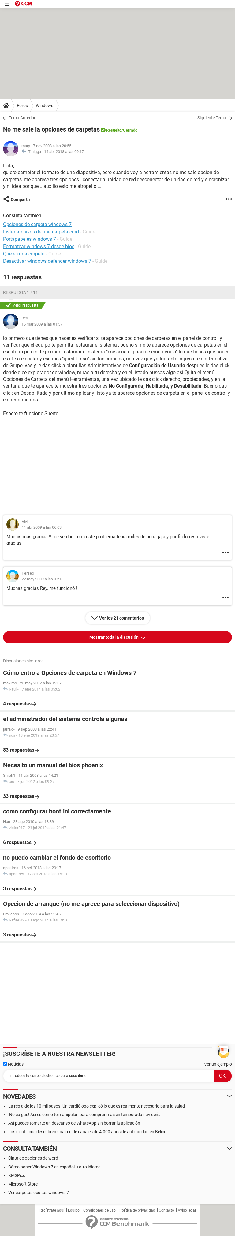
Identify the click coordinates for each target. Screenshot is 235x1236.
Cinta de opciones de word (33, 1158)
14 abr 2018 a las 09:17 (64, 151)
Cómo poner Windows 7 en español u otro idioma (54, 1166)
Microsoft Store (23, 1184)
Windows (44, 105)
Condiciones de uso (99, 1210)
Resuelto (113, 130)
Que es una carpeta (24, 254)
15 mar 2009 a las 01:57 (41, 324)
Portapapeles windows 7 (29, 239)
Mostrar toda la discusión (114, 637)
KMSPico (16, 1175)
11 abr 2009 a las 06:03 (42, 527)
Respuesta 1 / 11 (20, 292)
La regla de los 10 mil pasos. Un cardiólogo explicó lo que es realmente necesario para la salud (96, 1106)
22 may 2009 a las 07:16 (42, 579)
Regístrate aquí (51, 1210)
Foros (22, 105)
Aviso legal (187, 1210)
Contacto (166, 1210)
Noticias (13, 1064)
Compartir (20, 199)
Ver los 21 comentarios (121, 618)
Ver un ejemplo (218, 1064)
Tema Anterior (22, 117)
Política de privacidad (137, 1210)
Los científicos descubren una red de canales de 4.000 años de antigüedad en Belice (87, 1131)
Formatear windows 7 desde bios (38, 246)
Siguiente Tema (211, 117)
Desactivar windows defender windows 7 (47, 261)
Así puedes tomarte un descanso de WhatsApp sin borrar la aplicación (74, 1123)
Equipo (74, 1210)
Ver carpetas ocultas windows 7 (38, 1192)
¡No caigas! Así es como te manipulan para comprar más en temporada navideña (84, 1114)
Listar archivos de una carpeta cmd (41, 232)
